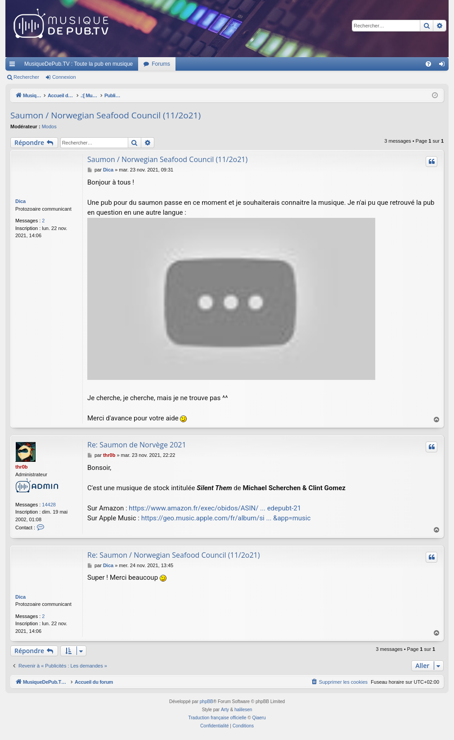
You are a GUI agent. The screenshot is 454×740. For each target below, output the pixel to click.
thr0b (21, 466)
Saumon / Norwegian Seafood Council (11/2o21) (105, 115)
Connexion (64, 77)
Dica (20, 201)
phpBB (206, 701)
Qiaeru (258, 717)
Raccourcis (14, 66)
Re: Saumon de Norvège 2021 (136, 444)
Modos (49, 126)
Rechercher (26, 77)
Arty (225, 709)
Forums (161, 64)
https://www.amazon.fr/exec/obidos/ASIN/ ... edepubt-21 (215, 508)
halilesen (243, 709)
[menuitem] (428, 64)
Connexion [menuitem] (444, 66)
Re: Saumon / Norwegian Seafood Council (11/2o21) (173, 555)
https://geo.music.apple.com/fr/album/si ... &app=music (226, 518)
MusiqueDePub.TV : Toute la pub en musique (78, 64)
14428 (49, 504)
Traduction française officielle (218, 717)
